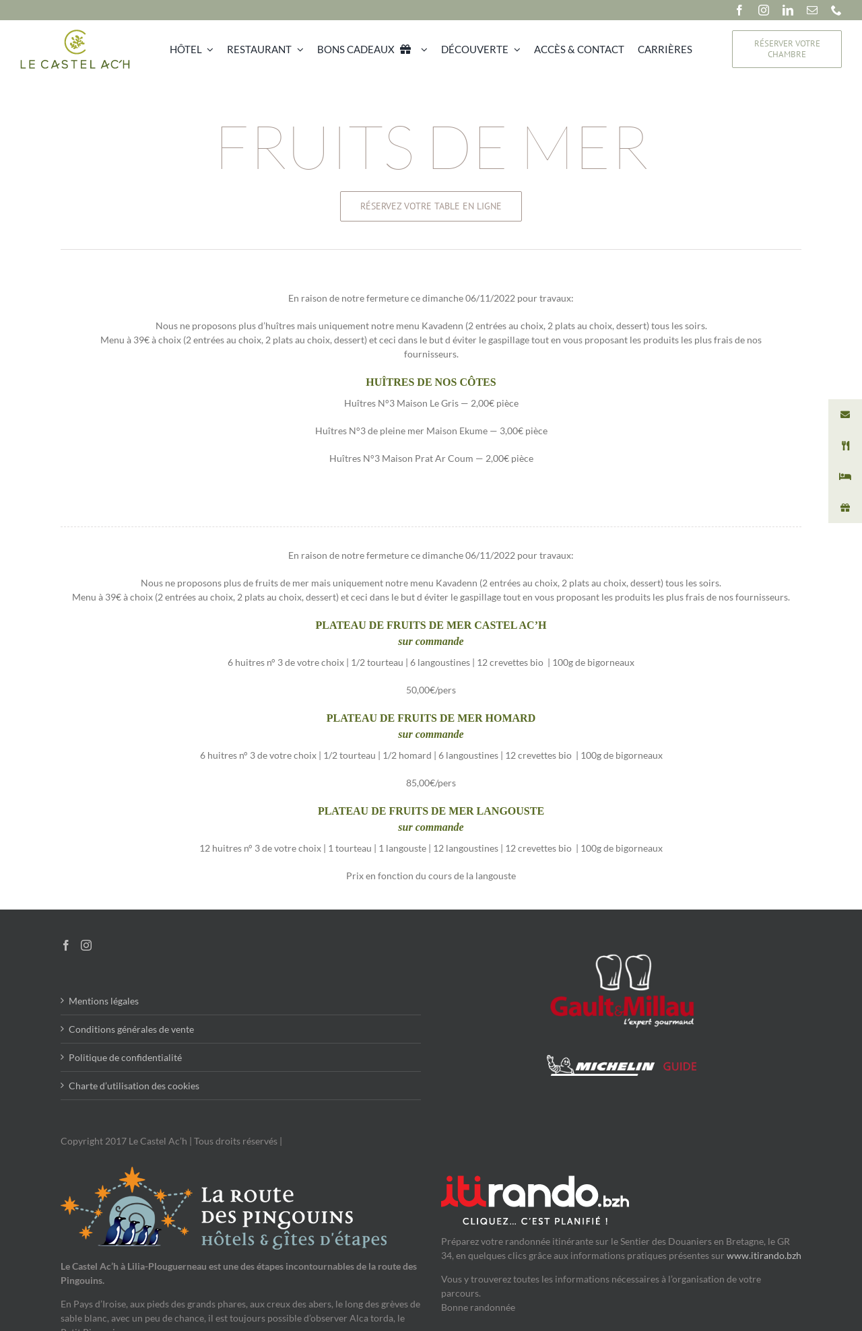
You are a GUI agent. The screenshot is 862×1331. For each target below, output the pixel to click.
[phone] (836, 10)
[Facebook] (66, 945)
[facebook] (739, 10)
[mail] (812, 10)
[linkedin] (788, 10)
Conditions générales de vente (131, 1029)
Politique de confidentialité (125, 1057)
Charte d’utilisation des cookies (134, 1085)
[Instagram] (86, 945)
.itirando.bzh (775, 1255)
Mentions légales (104, 1000)
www (738, 1255)
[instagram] (763, 10)
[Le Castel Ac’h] (75, 32)
